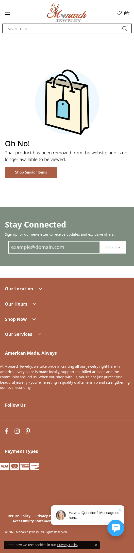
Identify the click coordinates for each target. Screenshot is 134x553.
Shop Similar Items (31, 172)
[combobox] (61, 28)
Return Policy (19, 515)
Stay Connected (35, 224)
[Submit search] (125, 28)
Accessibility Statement (33, 521)
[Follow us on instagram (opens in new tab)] (17, 431)
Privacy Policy (47, 515)
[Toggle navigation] (7, 13)
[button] (119, 13)
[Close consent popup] (95, 545)
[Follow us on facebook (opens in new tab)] (7, 431)
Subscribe (112, 247)
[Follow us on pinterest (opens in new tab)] (28, 431)
